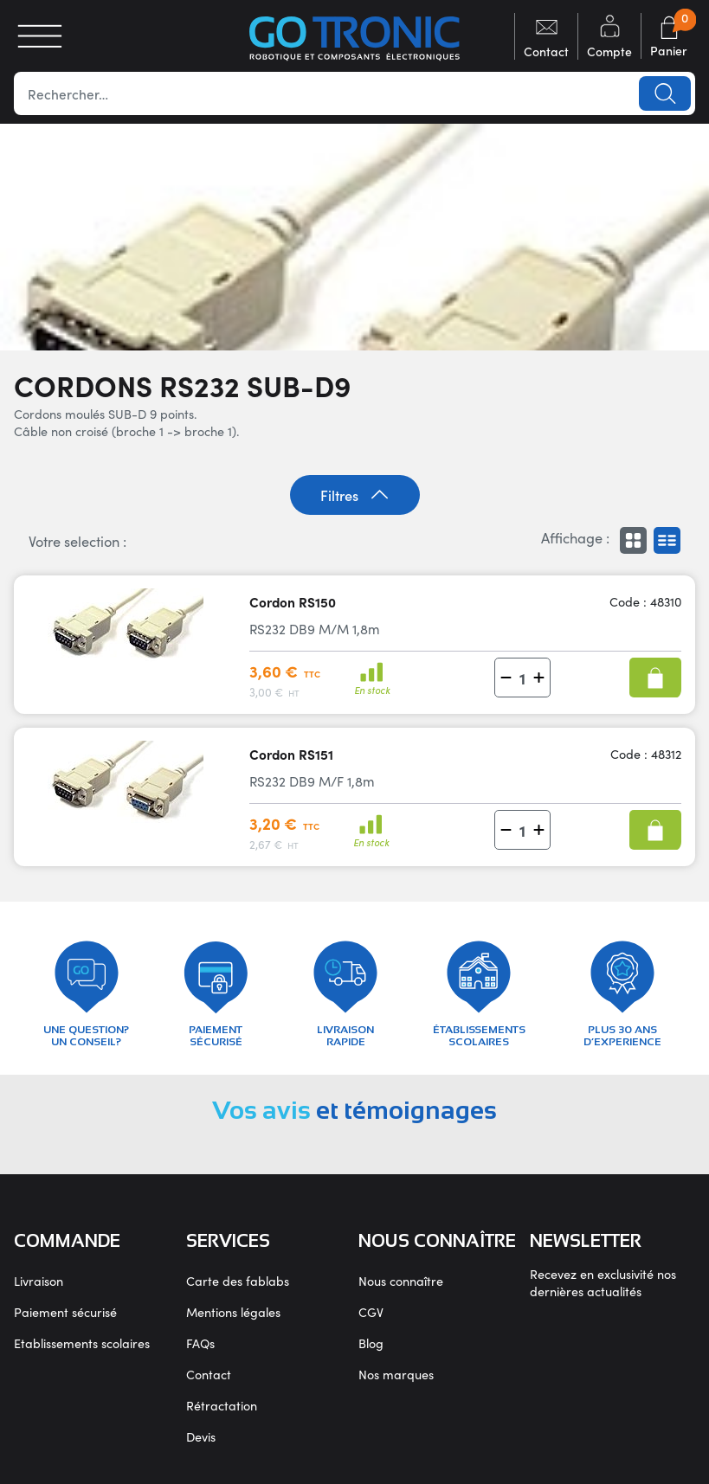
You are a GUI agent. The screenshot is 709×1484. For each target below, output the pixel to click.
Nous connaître (400, 1280)
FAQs (200, 1343)
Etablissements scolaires (82, 1343)
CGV (371, 1311)
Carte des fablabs (237, 1280)
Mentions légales (233, 1311)
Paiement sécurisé (65, 1311)
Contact (208, 1374)
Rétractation (221, 1405)
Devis (201, 1436)
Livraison (38, 1280)
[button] (506, 677)
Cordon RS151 (291, 754)
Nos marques (396, 1374)
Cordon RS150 (292, 602)
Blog (371, 1343)
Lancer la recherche (665, 93)
